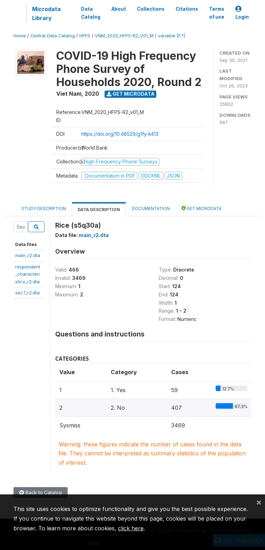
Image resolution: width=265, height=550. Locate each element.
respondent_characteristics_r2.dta (27, 274)
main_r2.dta (27, 255)
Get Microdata (131, 94)
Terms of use (216, 12)
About (118, 9)
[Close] (259, 502)
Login (242, 13)
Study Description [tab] (43, 208)
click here (131, 528)
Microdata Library (46, 13)
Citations (187, 9)
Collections (151, 9)
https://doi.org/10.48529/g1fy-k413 (119, 134)
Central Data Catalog (52, 35)
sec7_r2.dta (27, 292)
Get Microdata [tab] (201, 208)
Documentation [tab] (151, 208)
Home (19, 35)
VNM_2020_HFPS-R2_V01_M (124, 35)
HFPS (84, 35)
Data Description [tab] (99, 209)
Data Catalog (90, 12)
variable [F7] (171, 35)
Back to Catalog (40, 492)
